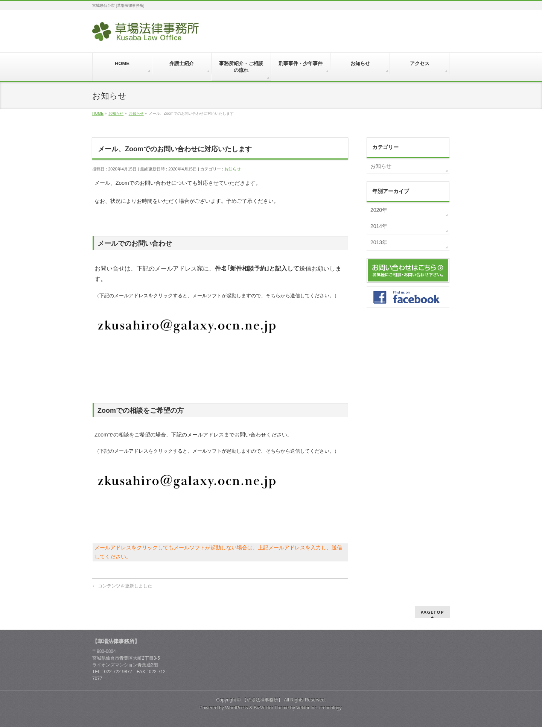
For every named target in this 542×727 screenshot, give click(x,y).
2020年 (378, 210)
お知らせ (232, 169)
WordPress (236, 707)
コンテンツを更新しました (122, 586)
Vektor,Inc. (307, 707)
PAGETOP (432, 612)
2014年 (378, 226)
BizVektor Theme (271, 707)
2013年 (378, 242)
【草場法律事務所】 (262, 700)
